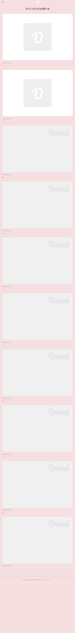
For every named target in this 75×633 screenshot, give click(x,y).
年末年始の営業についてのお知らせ (13, 65)
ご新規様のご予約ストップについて (13, 187)
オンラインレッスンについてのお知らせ (14, 370)
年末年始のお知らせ (8, 126)
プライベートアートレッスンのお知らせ (14, 309)
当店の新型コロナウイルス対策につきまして (16, 553)
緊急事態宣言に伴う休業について (12, 492)
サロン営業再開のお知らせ (10, 431)
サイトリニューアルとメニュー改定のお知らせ (16, 614)
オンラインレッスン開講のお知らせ (13, 248)
